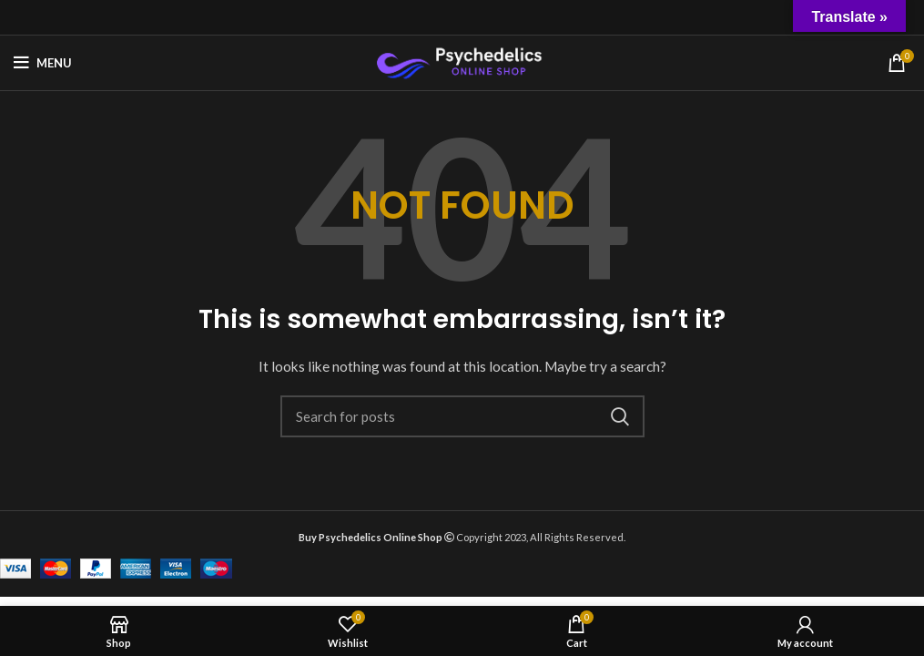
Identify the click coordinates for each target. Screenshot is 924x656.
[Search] (462, 416)
